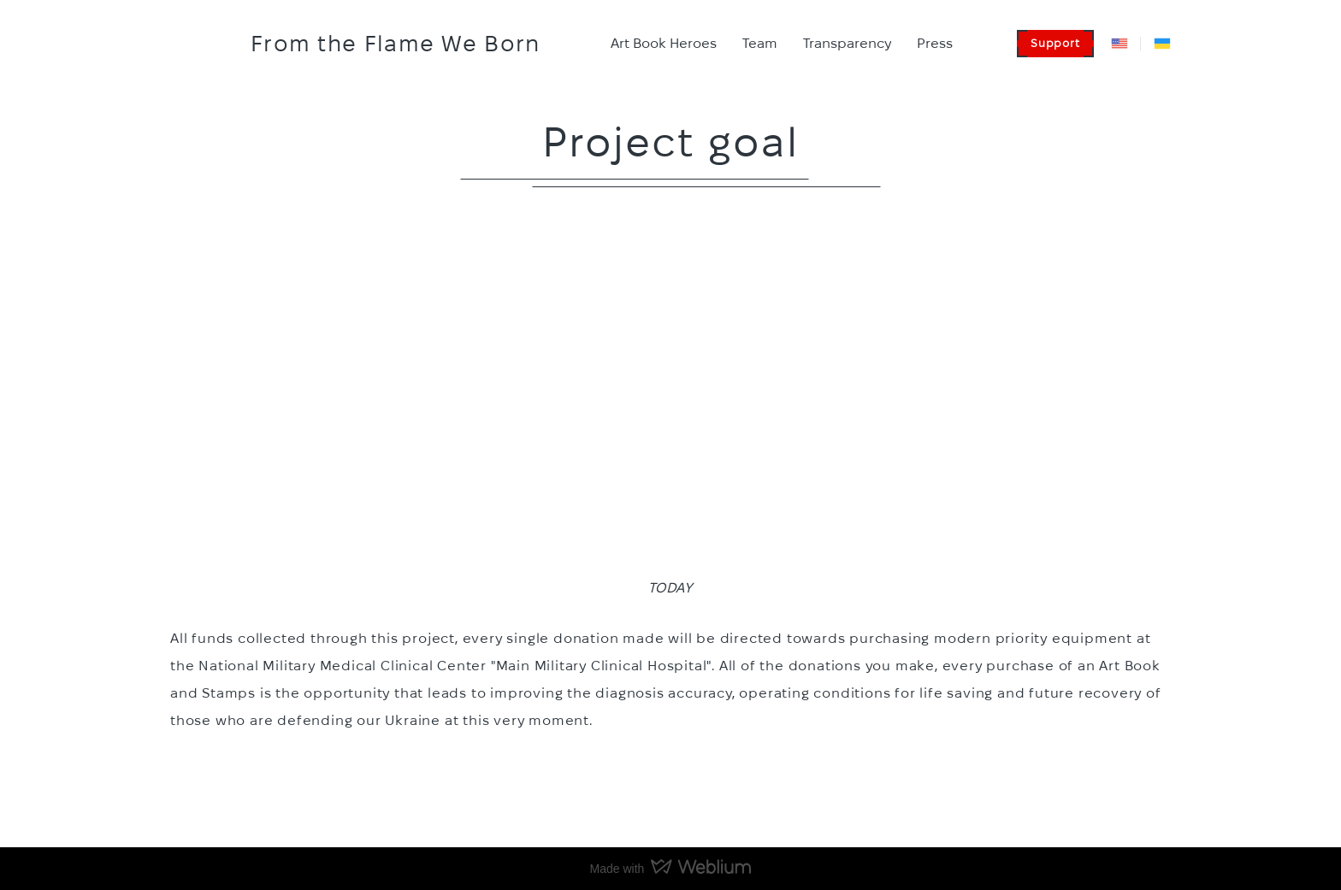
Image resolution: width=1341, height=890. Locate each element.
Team (759, 43)
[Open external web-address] (1119, 43)
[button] (1055, 44)
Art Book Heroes (664, 43)
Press (935, 43)
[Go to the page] (201, 44)
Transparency (847, 43)
